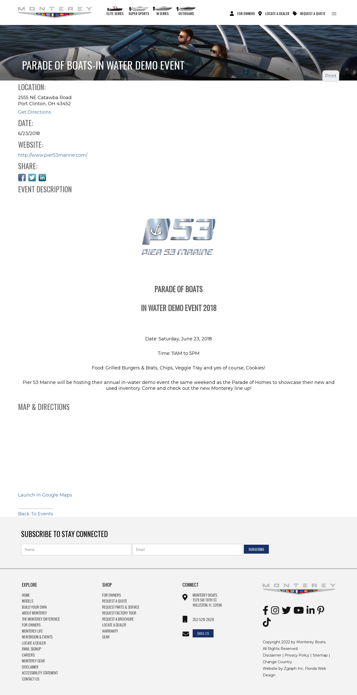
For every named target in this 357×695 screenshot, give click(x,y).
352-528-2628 (203, 619)
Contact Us (30, 678)
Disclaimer (30, 667)
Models (27, 601)
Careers (28, 655)
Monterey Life (32, 631)
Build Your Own (34, 607)
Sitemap (320, 655)
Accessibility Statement (40, 672)
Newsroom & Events (37, 636)
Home (26, 595)
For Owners (246, 13)
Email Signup (31, 648)
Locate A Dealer (277, 13)
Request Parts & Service (120, 607)
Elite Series (115, 11)
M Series (163, 11)
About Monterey (34, 613)
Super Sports (138, 11)
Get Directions (34, 112)
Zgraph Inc (293, 668)
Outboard (186, 11)
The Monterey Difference (41, 619)
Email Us (203, 633)
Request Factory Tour (119, 613)
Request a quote (114, 601)
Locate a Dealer (34, 643)
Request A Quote (312, 13)
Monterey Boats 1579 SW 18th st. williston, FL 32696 (207, 600)
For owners (111, 595)
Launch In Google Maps (45, 495)
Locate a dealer (114, 624)
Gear (106, 636)
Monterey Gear (33, 660)
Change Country (277, 662)
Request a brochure (118, 619)
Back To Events (35, 513)
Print (330, 76)
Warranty (110, 631)
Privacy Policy (297, 655)
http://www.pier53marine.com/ (52, 155)
